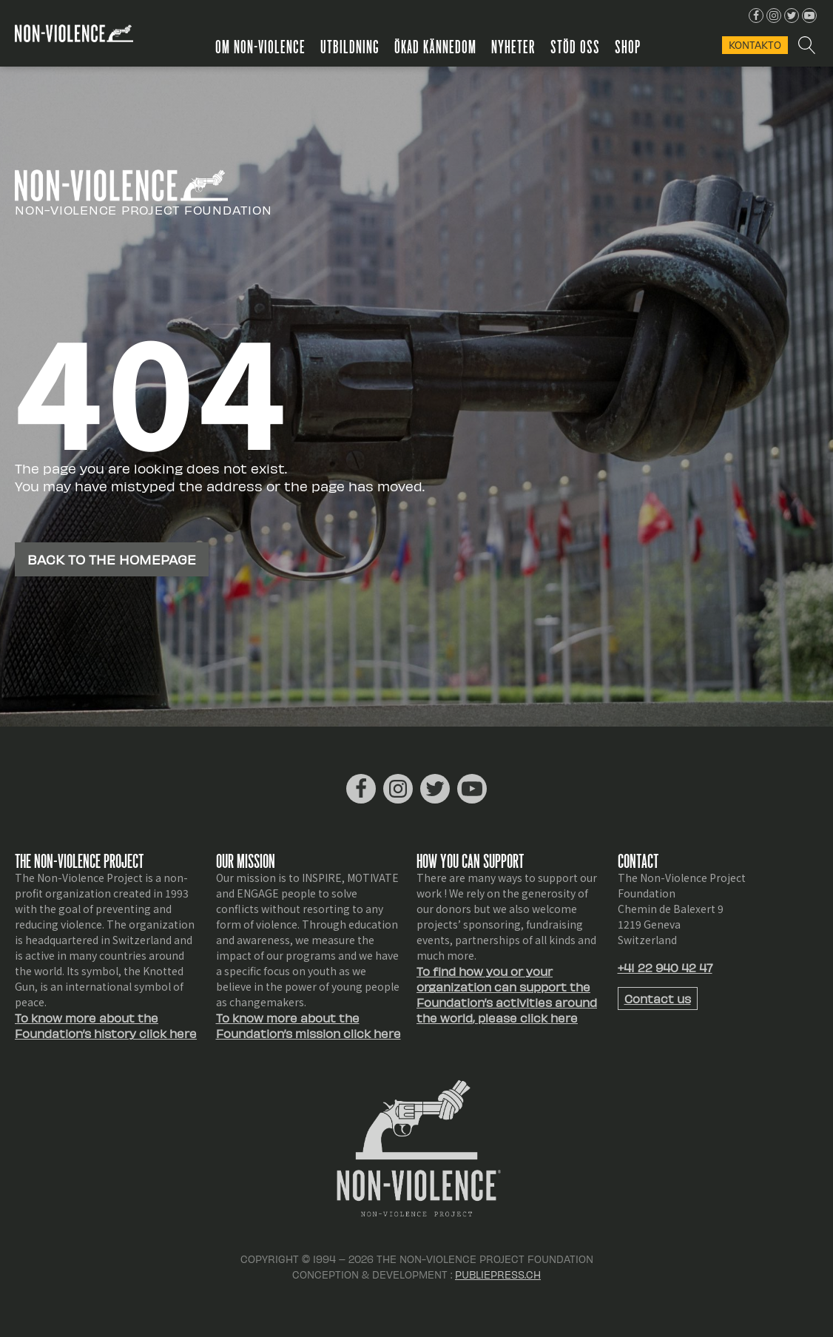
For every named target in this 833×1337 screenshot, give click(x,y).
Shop (628, 46)
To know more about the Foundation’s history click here (106, 1025)
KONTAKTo (755, 44)
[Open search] (806, 45)
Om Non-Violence (260, 46)
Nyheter (513, 46)
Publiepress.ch (498, 1274)
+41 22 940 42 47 (665, 967)
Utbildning (350, 46)
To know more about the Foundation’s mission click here (308, 1025)
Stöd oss (575, 46)
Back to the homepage (111, 559)
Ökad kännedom (435, 46)
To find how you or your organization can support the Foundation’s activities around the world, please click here (506, 994)
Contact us (657, 998)
